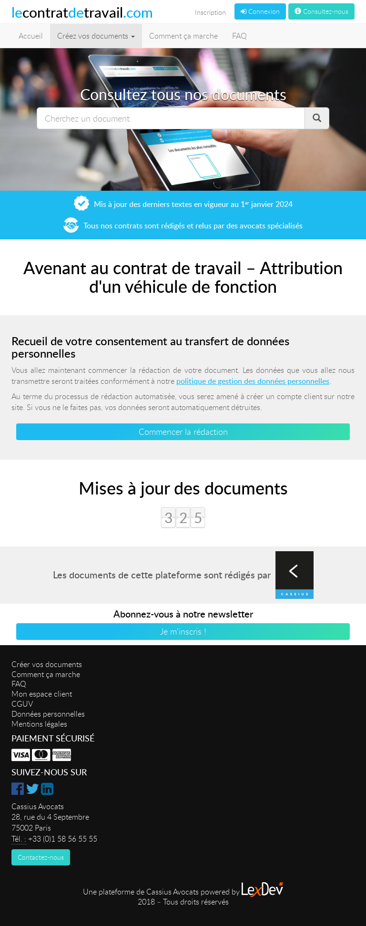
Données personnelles (48, 714)
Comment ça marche (183, 36)
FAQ (239, 36)
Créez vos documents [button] (96, 36)
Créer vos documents (46, 664)
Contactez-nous (41, 857)
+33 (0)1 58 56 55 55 (62, 838)
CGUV (22, 704)
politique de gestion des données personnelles (252, 381)
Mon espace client (41, 694)
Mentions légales (39, 724)
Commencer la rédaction (183, 431)
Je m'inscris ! (183, 631)
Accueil (31, 36)
